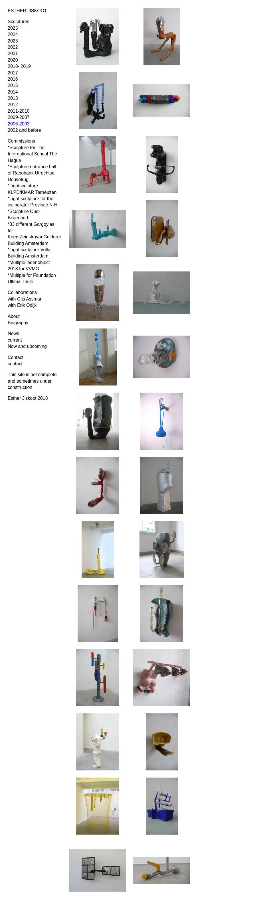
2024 (13, 34)
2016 (13, 79)
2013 (13, 98)
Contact (15, 357)
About (14, 316)
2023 (13, 40)
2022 (13, 47)
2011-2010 (19, 111)
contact (15, 363)
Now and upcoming (27, 346)
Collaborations (22, 292)
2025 (13, 28)
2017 (13, 72)
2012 (13, 104)
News (13, 333)
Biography (18, 322)
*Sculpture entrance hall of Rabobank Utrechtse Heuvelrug (32, 173)
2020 (13, 60)
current (15, 340)
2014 (13, 92)
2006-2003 (19, 123)
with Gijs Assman (25, 299)
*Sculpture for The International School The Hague (32, 154)
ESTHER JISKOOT (27, 10)
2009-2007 (19, 117)
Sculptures (18, 21)
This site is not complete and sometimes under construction (32, 381)
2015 (13, 85)
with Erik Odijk (22, 305)
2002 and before (24, 130)
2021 (13, 53)
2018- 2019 (19, 66)
